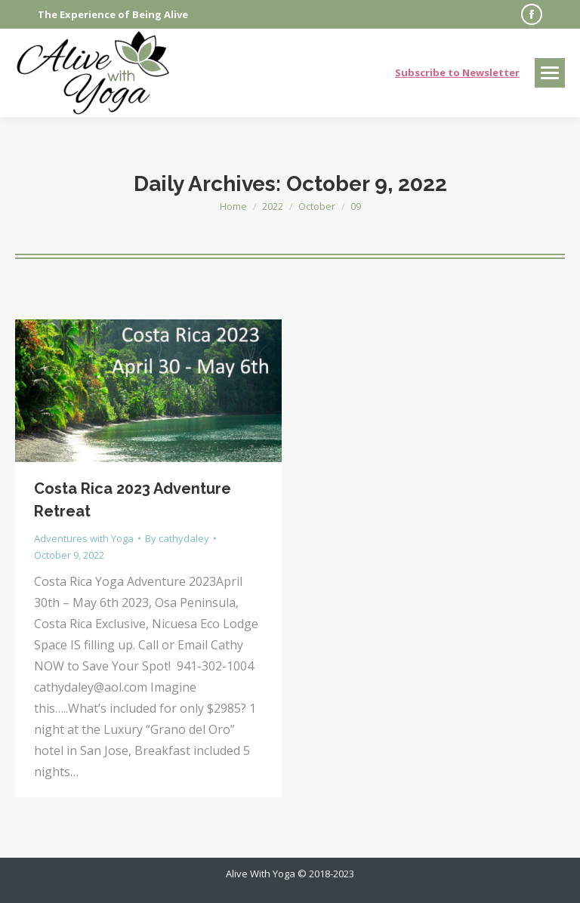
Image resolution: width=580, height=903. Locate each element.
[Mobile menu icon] (550, 73)
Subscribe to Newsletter (457, 72)
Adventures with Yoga (84, 538)
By (177, 538)
